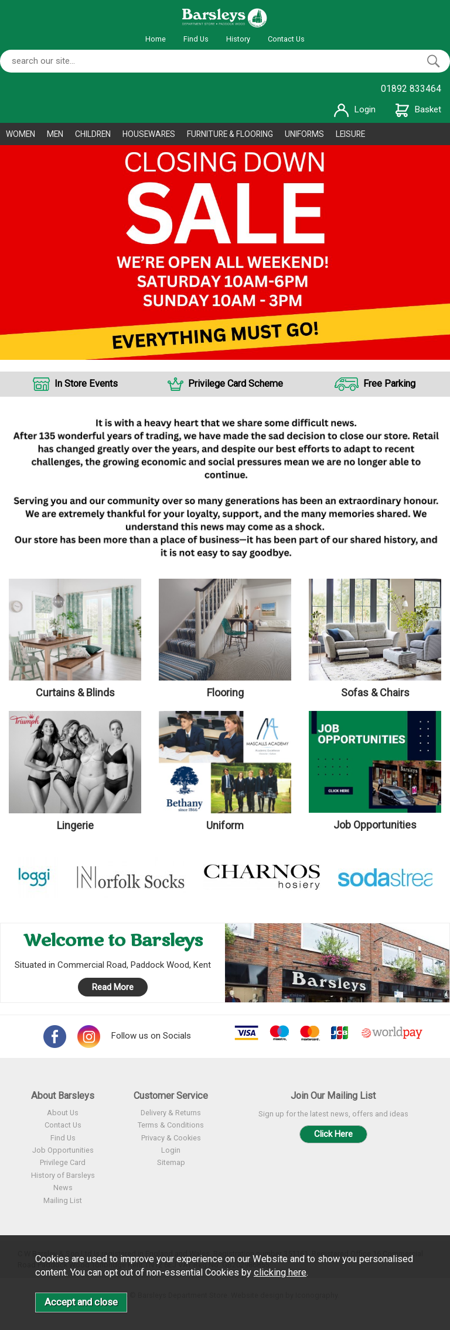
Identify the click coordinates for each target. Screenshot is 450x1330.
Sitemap (171, 1162)
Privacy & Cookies (171, 1137)
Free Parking (389, 383)
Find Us (196, 39)
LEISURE (350, 134)
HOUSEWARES (148, 134)
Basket (418, 109)
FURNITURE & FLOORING (230, 134)
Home (155, 39)
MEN (55, 134)
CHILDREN (93, 134)
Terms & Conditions (171, 1125)
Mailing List (62, 1200)
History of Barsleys (63, 1175)
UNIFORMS (304, 134)
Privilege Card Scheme (235, 383)
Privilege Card (63, 1162)
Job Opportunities (63, 1150)
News (63, 1187)
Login (355, 109)
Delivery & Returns (171, 1112)
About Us (63, 1112)
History (238, 39)
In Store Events (86, 383)
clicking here (280, 1272)
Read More (113, 987)
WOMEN (20, 134)
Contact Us (286, 39)
